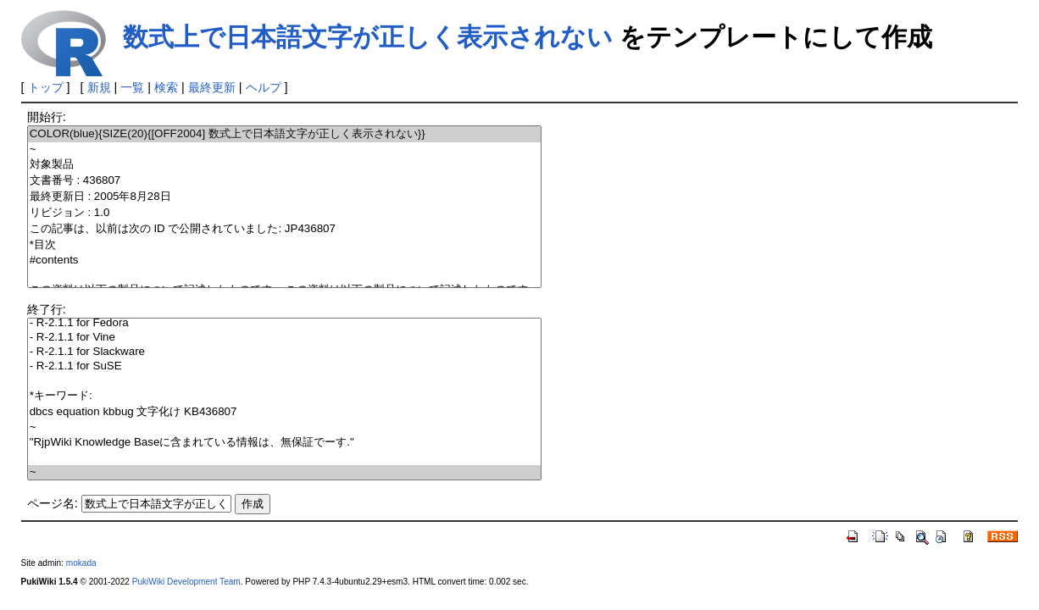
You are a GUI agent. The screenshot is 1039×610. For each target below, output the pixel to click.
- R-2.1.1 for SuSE (285, 366)
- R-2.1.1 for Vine (285, 337)
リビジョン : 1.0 (285, 213)
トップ (46, 87)
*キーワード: (285, 396)
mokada (81, 563)
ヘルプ (263, 87)
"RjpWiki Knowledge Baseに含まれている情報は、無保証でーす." (285, 443)
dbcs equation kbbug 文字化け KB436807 (285, 412)
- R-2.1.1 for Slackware (285, 352)
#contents (285, 260)
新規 (99, 87)
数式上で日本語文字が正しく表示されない (368, 37)
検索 (166, 87)
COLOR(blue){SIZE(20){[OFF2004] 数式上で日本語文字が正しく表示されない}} (285, 134)
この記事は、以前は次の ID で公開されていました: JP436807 (285, 229)
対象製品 (285, 165)
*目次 (285, 245)
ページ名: (52, 503)
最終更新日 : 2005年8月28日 (285, 197)
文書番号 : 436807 (285, 181)
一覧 (132, 87)
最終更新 (212, 87)
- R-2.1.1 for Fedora (285, 323)
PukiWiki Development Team (186, 581)
